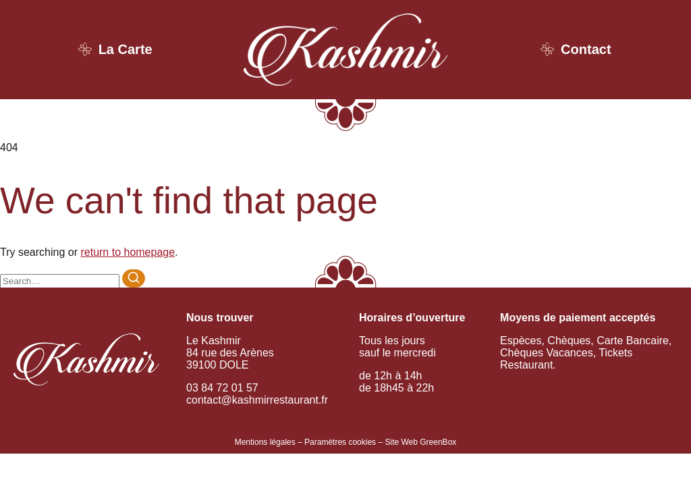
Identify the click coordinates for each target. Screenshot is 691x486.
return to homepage (127, 252)
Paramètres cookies (340, 442)
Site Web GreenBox (420, 442)
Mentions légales (265, 442)
